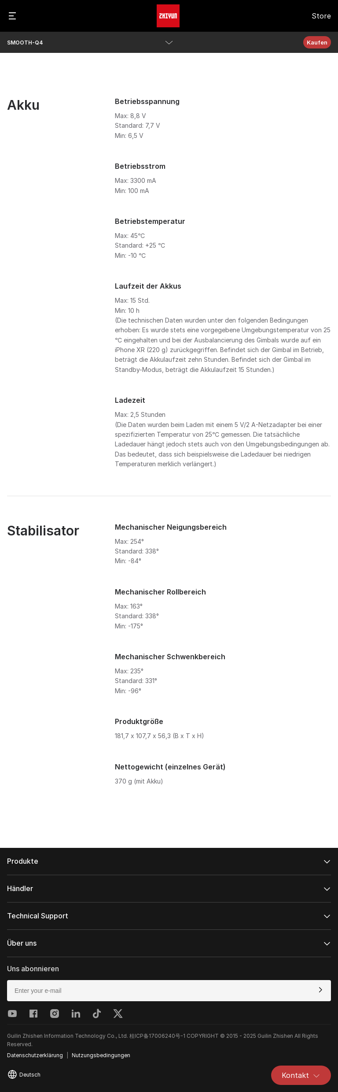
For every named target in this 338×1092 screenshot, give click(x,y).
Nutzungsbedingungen (101, 1055)
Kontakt (301, 1075)
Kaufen (317, 42)
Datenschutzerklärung (35, 1055)
